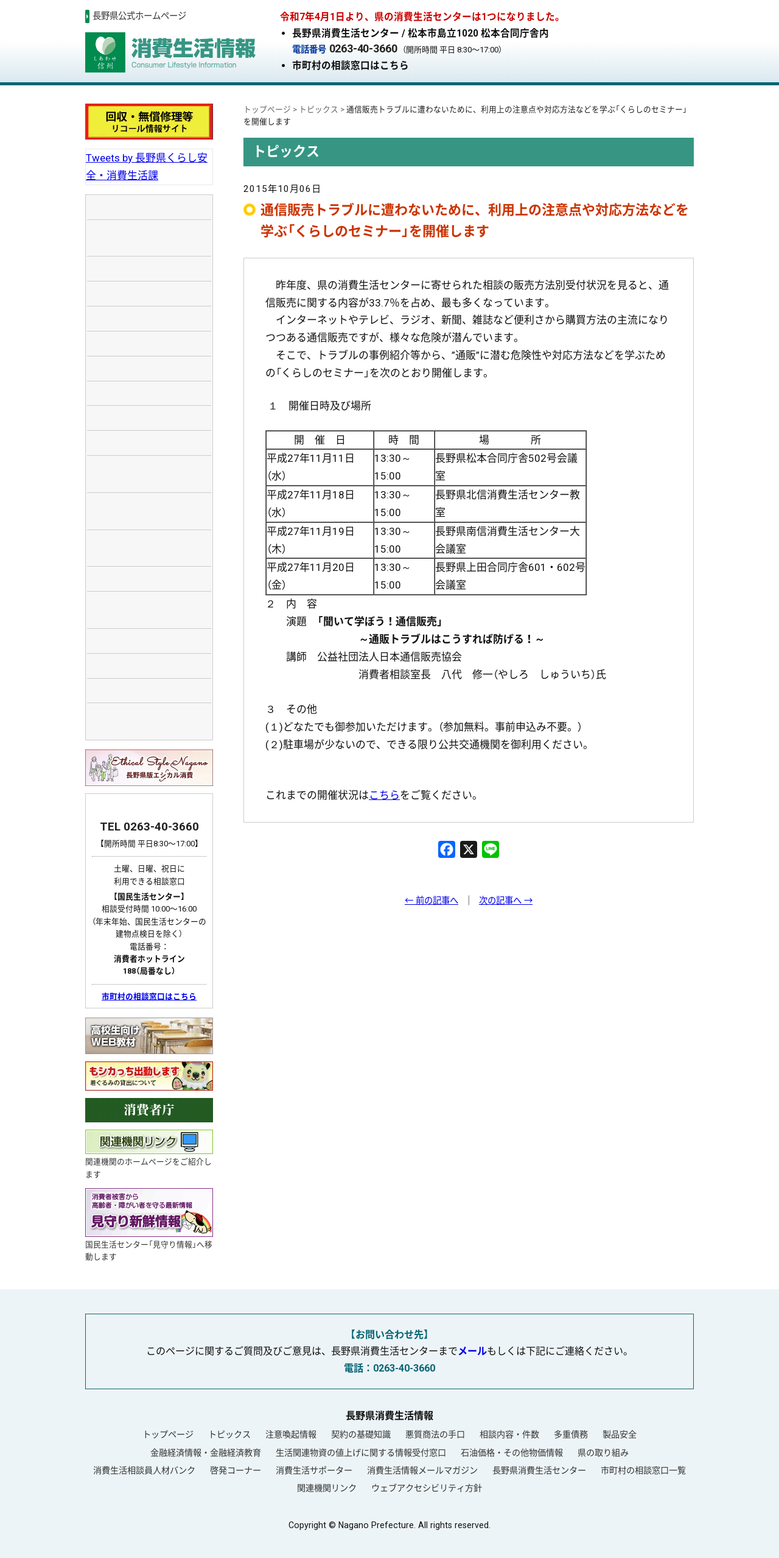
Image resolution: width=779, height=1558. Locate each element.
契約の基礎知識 (361, 1434)
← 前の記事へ (431, 901)
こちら (384, 795)
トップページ (168, 1434)
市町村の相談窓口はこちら (350, 65)
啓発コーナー (235, 1470)
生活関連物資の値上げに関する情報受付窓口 (361, 1452)
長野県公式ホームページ (139, 16)
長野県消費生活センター (539, 1470)
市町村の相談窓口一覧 (643, 1470)
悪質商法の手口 (435, 1434)
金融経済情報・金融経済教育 (205, 1452)
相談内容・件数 (509, 1434)
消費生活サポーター (314, 1470)
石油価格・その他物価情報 (512, 1452)
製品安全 (620, 1434)
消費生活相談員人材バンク (144, 1470)
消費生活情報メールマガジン (422, 1470)
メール (472, 1351)
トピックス (229, 1434)
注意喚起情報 (290, 1434)
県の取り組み (603, 1452)
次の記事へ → (506, 901)
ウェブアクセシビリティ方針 (426, 1488)
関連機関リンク (327, 1488)
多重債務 (571, 1434)
